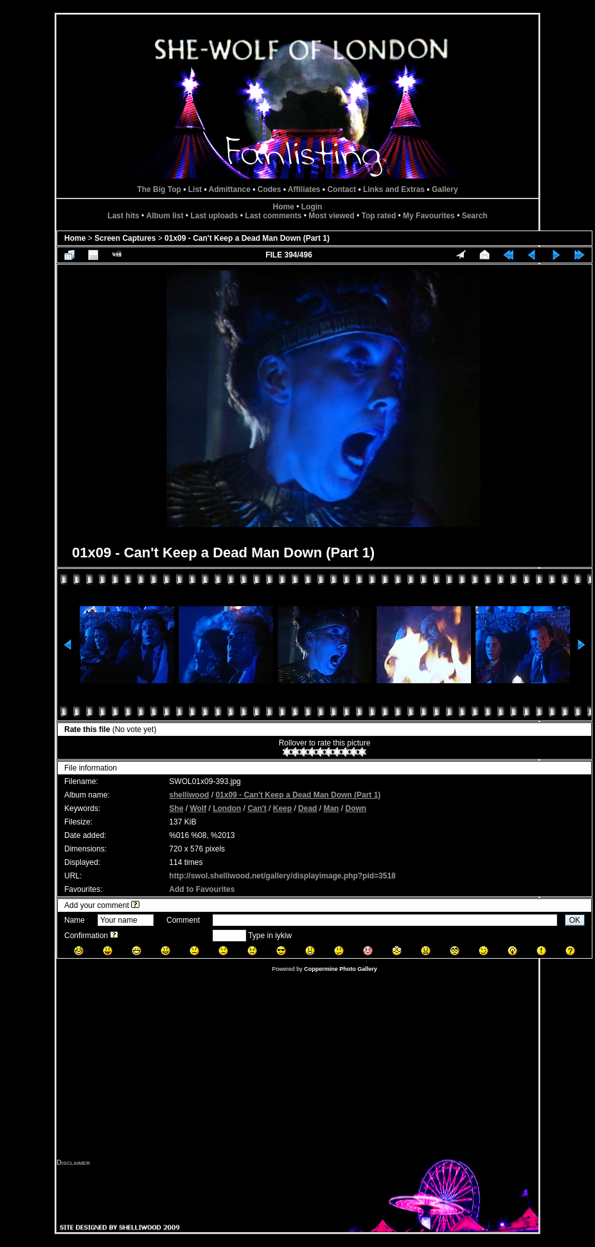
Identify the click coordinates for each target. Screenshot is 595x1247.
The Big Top (159, 189)
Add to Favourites (202, 889)
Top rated (378, 215)
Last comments (273, 215)
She (176, 808)
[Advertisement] (297, 1068)
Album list (165, 215)
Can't (257, 808)
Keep (282, 808)
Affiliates (304, 189)
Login (312, 206)
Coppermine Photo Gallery (340, 969)
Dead (307, 808)
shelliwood (189, 794)
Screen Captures (124, 238)
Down (355, 808)
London (227, 808)
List (195, 189)
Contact (341, 189)
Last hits (123, 215)
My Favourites (429, 215)
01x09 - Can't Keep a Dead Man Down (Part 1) (247, 238)
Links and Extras (394, 189)
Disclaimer (73, 1162)
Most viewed (331, 215)
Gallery (445, 189)
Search (475, 215)
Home (283, 206)
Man (331, 808)
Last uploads (214, 215)
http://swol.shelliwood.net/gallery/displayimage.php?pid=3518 (282, 875)
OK (574, 920)
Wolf (198, 808)
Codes (269, 189)
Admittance (230, 189)
